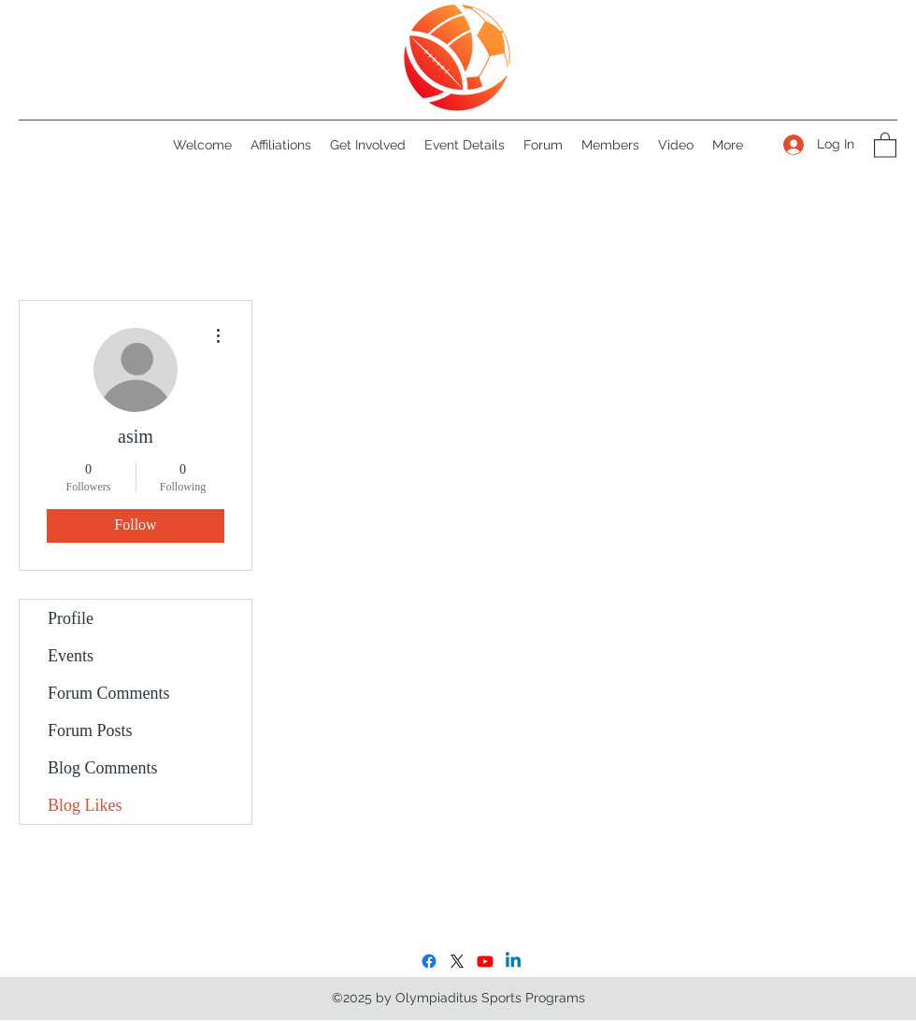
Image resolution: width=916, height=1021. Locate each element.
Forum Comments (109, 693)
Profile (70, 618)
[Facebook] (429, 961)
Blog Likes (85, 805)
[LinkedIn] (513, 961)
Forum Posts (90, 730)
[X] (457, 961)
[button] (885, 144)
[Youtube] (485, 961)
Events (70, 655)
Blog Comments (103, 768)
